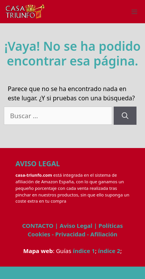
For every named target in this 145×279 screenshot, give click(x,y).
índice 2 (109, 251)
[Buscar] (125, 116)
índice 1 (84, 251)
